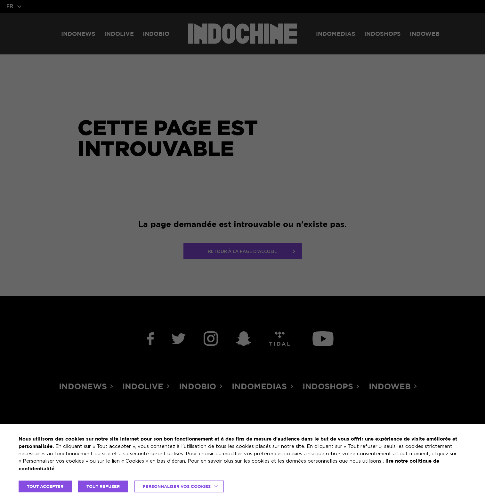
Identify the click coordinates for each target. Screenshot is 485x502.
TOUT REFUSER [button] (103, 486)
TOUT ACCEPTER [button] (45, 486)
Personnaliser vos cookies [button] (177, 486)
